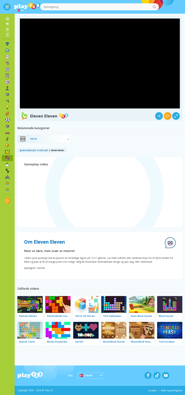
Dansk (86, 375)
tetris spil (43, 150)
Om (70, 375)
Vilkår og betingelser (171, 390)
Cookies (152, 390)
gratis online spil (28, 150)
